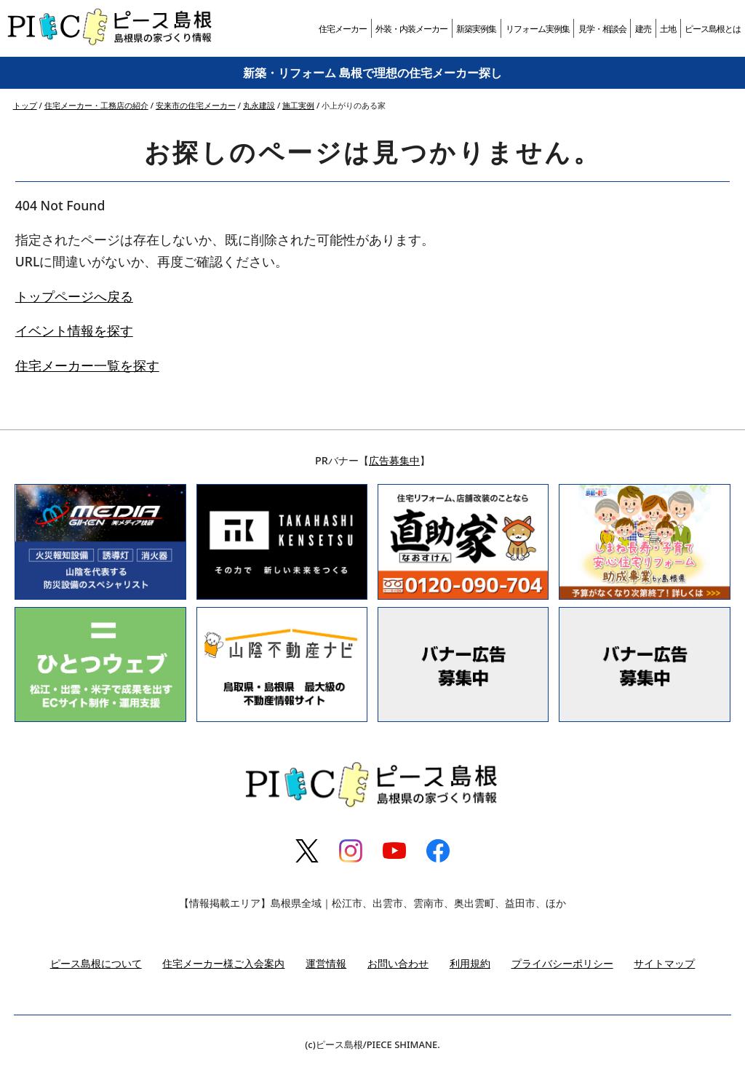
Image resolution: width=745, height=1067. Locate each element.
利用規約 (470, 963)
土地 (668, 29)
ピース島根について (96, 963)
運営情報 (326, 963)
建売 (643, 29)
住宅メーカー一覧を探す (87, 365)
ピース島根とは (713, 29)
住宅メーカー (343, 29)
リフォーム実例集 (538, 29)
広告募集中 (394, 460)
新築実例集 (476, 29)
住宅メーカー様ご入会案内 (223, 963)
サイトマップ (664, 963)
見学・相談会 (602, 29)
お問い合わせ (398, 963)
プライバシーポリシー (562, 963)
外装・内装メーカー (411, 29)
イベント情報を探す (74, 330)
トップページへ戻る (74, 296)
